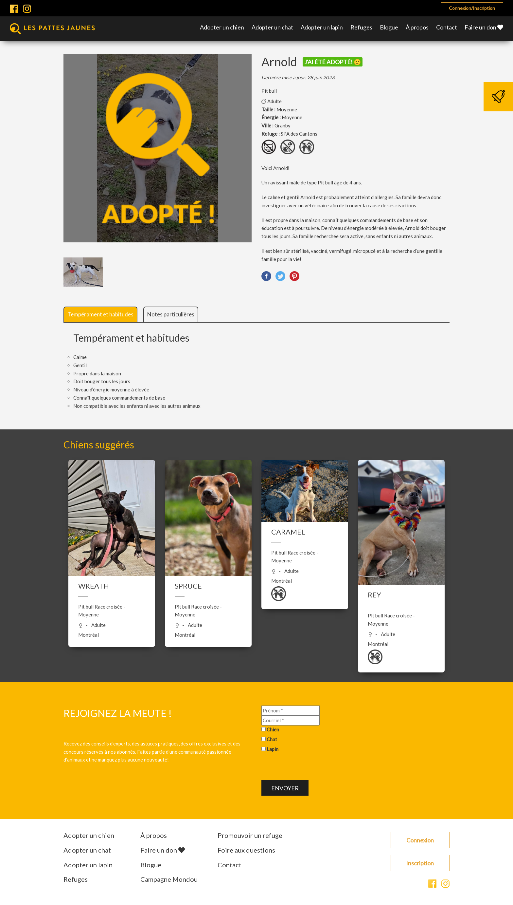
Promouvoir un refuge (250, 835)
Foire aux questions (246, 850)
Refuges (361, 27)
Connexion (420, 840)
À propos (417, 27)
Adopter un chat (272, 27)
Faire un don (484, 27)
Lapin (272, 749)
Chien (273, 729)
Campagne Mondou (169, 879)
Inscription (420, 863)
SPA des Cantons (299, 134)
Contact (446, 27)
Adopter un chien (222, 27)
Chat (272, 739)
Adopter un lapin (322, 27)
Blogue (389, 27)
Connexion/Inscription (472, 8)
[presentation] (311, 767)
